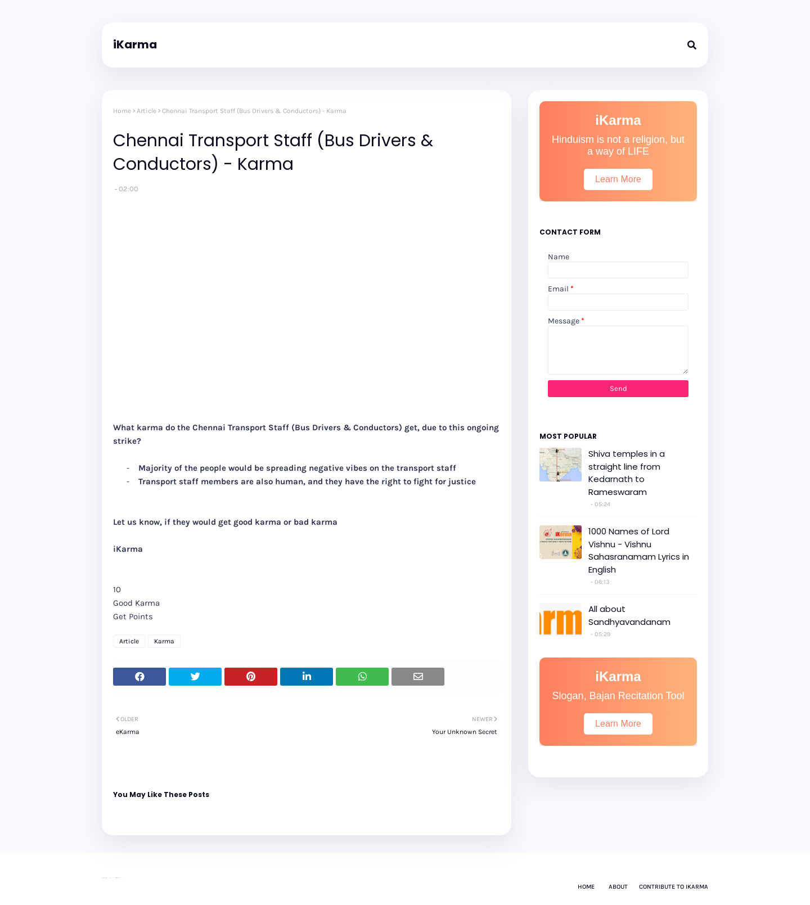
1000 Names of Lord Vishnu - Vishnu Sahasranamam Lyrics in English (638, 550)
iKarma (135, 44)
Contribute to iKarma (673, 886)
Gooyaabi (121, 877)
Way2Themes (112, 877)
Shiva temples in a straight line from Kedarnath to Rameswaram (626, 473)
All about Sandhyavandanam (629, 615)
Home (122, 111)
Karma (164, 641)
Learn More (618, 179)
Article (146, 111)
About (618, 886)
